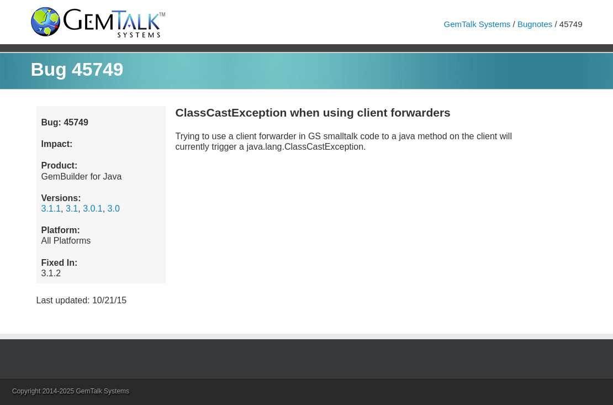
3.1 (72, 208)
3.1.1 (51, 208)
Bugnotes (534, 24)
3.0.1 (93, 208)
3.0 (114, 208)
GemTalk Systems (477, 24)
